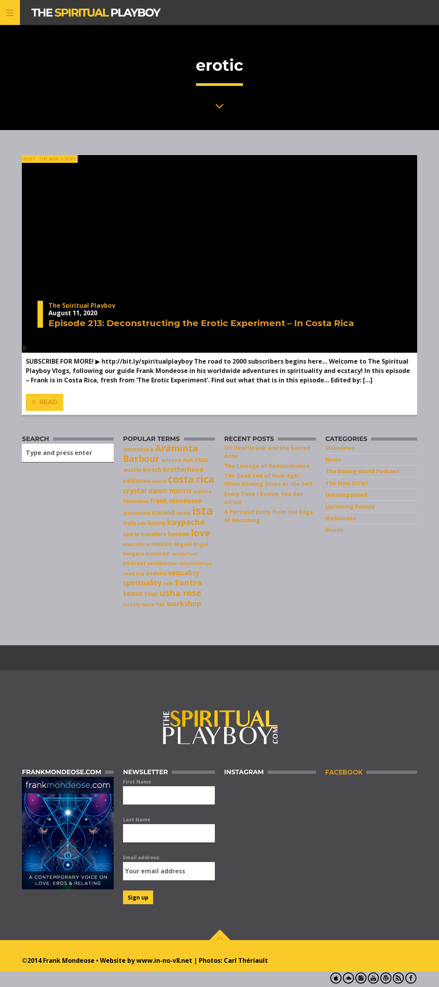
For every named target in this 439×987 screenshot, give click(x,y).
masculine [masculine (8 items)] (136, 544)
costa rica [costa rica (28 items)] (191, 479)
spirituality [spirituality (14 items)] (142, 582)
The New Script (57, 159)
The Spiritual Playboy (81, 305)
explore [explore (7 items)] (202, 491)
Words (334, 530)
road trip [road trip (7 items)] (134, 573)
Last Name (136, 819)
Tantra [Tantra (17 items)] (188, 582)
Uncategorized (346, 494)
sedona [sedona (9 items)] (156, 573)
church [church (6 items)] (159, 481)
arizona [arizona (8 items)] (171, 460)
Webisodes (340, 518)
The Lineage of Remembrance (267, 465)
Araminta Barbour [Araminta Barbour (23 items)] (160, 453)
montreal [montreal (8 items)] (157, 553)
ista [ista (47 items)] (202, 510)
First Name (137, 781)
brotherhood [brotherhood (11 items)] (183, 469)
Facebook (343, 772)
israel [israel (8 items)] (183, 512)
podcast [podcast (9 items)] (134, 563)
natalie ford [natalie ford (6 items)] (184, 554)
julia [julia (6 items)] (141, 523)
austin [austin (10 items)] (132, 469)
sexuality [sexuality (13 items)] (184, 572)
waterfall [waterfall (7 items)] (153, 604)
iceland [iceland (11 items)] (163, 512)
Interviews (340, 448)
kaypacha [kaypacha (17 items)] (186, 522)
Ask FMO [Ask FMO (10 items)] (195, 460)
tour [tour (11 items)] (151, 593)
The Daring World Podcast (362, 471)
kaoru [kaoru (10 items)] (156, 523)
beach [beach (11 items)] (152, 469)
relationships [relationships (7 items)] (195, 563)
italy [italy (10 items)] (129, 523)
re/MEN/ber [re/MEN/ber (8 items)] (162, 563)
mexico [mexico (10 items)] (161, 544)
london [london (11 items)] (178, 534)
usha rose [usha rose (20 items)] (180, 592)
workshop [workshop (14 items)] (183, 603)
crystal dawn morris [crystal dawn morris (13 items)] (157, 490)
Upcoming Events (350, 506)
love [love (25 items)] (200, 533)
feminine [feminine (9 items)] (135, 501)
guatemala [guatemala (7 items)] (136, 513)
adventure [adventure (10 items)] (138, 449)
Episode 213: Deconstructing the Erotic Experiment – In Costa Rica (201, 323)
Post (29, 159)
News (333, 459)
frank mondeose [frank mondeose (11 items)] (176, 500)
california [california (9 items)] (136, 480)
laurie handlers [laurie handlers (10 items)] (144, 534)
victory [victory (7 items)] (131, 604)
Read (45, 402)
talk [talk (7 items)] (168, 583)
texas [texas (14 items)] (133, 593)
